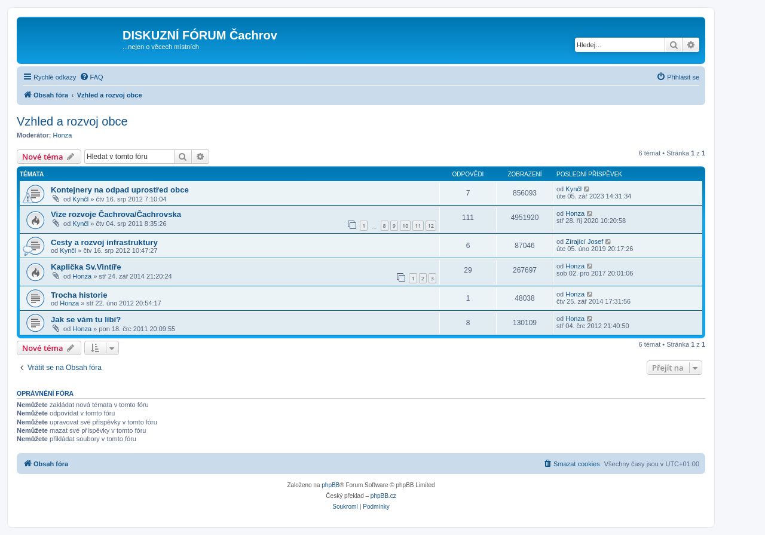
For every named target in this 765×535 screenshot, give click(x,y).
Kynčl (80, 199)
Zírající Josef (584, 241)
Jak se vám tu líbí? (86, 319)
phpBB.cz (383, 496)
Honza (62, 135)
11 (418, 226)
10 (405, 226)
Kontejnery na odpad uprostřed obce (120, 189)
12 (431, 226)
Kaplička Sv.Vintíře (86, 266)
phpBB (330, 485)
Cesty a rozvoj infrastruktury (104, 242)
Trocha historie (79, 295)
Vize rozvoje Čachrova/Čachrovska (116, 214)
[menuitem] (91, 77)
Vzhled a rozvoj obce (72, 121)
